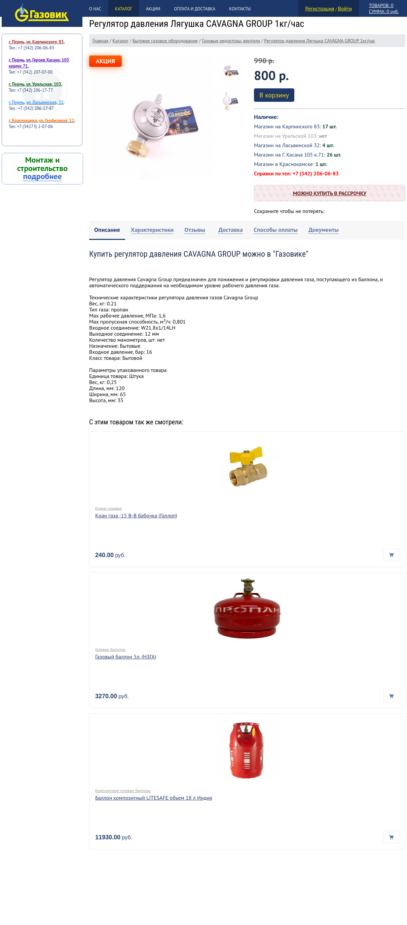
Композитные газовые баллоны (123, 790)
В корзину (274, 95)
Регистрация (319, 8)
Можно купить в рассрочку (329, 193)
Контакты (240, 9)
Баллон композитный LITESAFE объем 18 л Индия (153, 797)
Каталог (123, 9)
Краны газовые (108, 508)
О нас (95, 9)
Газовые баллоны (110, 649)
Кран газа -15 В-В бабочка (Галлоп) (136, 515)
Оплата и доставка (194, 9)
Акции (153, 9)
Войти (345, 8)
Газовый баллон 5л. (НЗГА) (125, 656)
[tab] (107, 230)
